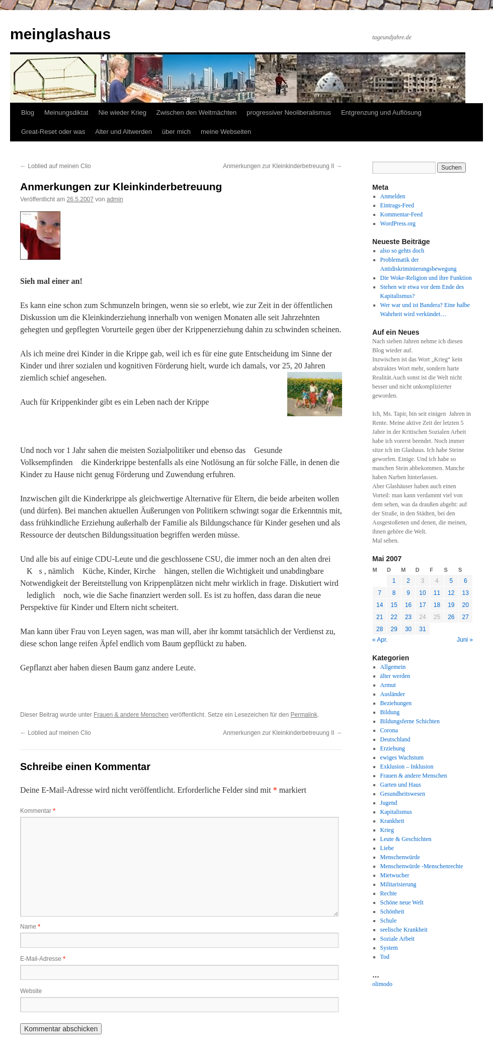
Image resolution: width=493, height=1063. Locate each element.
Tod (385, 956)
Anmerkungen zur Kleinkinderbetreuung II (282, 166)
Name (30, 926)
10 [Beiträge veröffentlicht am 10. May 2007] (422, 592)
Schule (388, 920)
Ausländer (392, 694)
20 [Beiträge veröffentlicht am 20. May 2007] (465, 605)
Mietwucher (394, 875)
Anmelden (392, 196)
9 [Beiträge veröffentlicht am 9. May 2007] (408, 592)
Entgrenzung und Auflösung (381, 112)
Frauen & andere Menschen (131, 714)
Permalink (303, 714)
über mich (176, 131)
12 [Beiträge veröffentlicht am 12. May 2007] (451, 592)
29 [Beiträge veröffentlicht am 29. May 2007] (393, 629)
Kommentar (37, 810)
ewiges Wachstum (402, 757)
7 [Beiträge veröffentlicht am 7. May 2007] (379, 592)
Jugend (388, 802)
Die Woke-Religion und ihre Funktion (426, 277)
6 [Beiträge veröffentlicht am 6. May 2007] (465, 580)
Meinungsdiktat (66, 112)
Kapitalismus (396, 811)
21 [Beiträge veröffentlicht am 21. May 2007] (379, 617)
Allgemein (393, 666)
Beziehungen (396, 703)
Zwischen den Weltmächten (196, 112)
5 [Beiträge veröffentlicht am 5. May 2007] (451, 580)
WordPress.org (398, 223)
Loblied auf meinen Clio (55, 166)
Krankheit (392, 820)
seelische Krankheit (404, 929)
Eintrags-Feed (397, 205)
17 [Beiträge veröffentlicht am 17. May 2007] (422, 605)
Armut (388, 685)
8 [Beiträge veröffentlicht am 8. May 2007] (394, 592)
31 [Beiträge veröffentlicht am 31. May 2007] (422, 629)
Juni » (465, 639)
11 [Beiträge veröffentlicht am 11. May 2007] (437, 592)
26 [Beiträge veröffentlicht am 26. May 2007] (451, 617)
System (389, 947)
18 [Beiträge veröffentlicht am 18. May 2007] (437, 605)
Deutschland (395, 739)
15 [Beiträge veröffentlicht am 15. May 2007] (393, 605)
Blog (27, 112)
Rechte (388, 893)
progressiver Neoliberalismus (289, 112)
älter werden (395, 675)
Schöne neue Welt (402, 902)
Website (31, 991)
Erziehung (392, 748)
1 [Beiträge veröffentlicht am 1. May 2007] (394, 580)
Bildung (390, 712)
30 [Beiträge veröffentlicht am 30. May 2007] (408, 629)
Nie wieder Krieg (122, 112)
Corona (389, 730)
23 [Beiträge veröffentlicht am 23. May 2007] (408, 617)
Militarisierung (398, 884)
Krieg (387, 829)
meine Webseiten (226, 131)
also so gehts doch (402, 250)
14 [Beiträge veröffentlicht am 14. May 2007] (379, 605)
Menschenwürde (400, 857)
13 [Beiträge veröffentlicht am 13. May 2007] (465, 592)
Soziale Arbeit (397, 938)
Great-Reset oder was (53, 131)
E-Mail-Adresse (42, 958)
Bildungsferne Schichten (410, 721)
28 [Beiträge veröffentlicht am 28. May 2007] (379, 629)
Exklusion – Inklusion (407, 766)
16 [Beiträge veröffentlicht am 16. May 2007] (408, 605)
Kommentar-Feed (401, 214)
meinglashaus (60, 34)
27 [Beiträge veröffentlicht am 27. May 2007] (465, 617)
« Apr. (380, 639)
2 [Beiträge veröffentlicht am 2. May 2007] (408, 580)
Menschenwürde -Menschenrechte (421, 866)
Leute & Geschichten (406, 839)
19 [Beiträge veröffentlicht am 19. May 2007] (451, 605)
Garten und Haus (400, 784)
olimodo (382, 984)
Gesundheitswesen (402, 793)
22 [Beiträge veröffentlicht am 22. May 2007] (393, 617)
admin (115, 199)
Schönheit (392, 911)
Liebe (387, 848)
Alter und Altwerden (123, 131)
